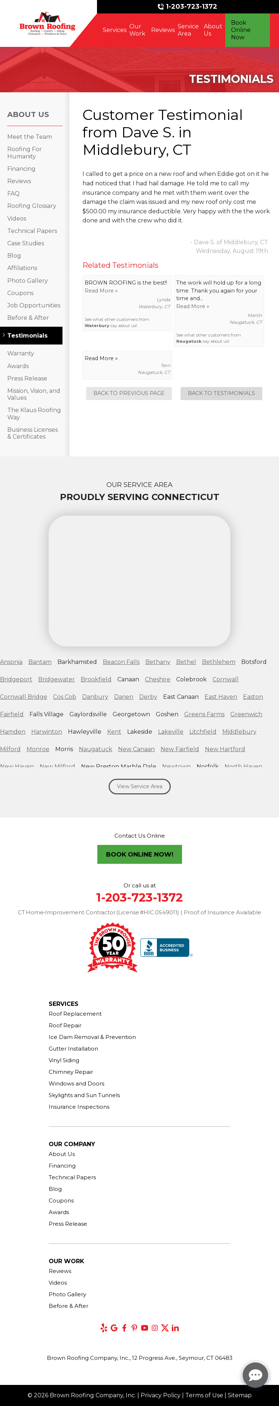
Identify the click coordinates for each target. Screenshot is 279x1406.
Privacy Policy (161, 1395)
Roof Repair (65, 1025)
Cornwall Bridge (23, 696)
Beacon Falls (121, 661)
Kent (114, 731)
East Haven (221, 696)
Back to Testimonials (221, 393)
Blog (14, 255)
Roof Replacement (75, 1013)
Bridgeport (16, 679)
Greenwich (246, 714)
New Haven (17, 766)
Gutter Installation (73, 1048)
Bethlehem (218, 661)
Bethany (157, 661)
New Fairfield (180, 749)
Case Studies (25, 243)
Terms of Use (204, 1395)
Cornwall (226, 679)
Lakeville (170, 731)
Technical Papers (32, 230)
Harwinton (46, 731)
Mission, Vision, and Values (33, 394)
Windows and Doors (76, 1083)
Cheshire (157, 679)
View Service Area (139, 786)
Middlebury (239, 731)
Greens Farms (204, 714)
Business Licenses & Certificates (32, 433)
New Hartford (225, 749)
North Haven (243, 766)
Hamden (12, 731)
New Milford (57, 766)
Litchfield (203, 731)
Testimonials (27, 335)
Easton (253, 696)
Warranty (20, 353)
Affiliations (22, 268)
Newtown (176, 766)
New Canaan (136, 749)
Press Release (27, 378)
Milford (10, 749)
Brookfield (96, 679)
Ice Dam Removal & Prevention (92, 1037)
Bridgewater (56, 679)
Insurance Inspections (79, 1106)
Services (114, 30)
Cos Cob (64, 696)
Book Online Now (241, 30)
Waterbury (97, 325)
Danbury (95, 696)
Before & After (28, 317)
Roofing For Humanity (24, 153)
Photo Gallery (27, 280)
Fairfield (12, 714)
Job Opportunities (33, 305)
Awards (18, 366)
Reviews (163, 30)
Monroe (38, 749)
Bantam (40, 661)
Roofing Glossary (31, 205)
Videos (16, 218)
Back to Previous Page (129, 393)
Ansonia (11, 661)
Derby (148, 696)
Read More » (101, 290)
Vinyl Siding (64, 1060)
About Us (213, 30)
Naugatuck (189, 341)
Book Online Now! (139, 854)
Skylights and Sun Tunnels (84, 1095)
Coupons (20, 293)
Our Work (137, 30)
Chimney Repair (71, 1071)
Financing (21, 168)
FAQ (13, 193)
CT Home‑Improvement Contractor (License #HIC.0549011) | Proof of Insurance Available (140, 912)
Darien (123, 696)
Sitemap (240, 1395)
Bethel (186, 661)
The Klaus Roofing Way (34, 413)
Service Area (188, 30)
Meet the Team (29, 136)
